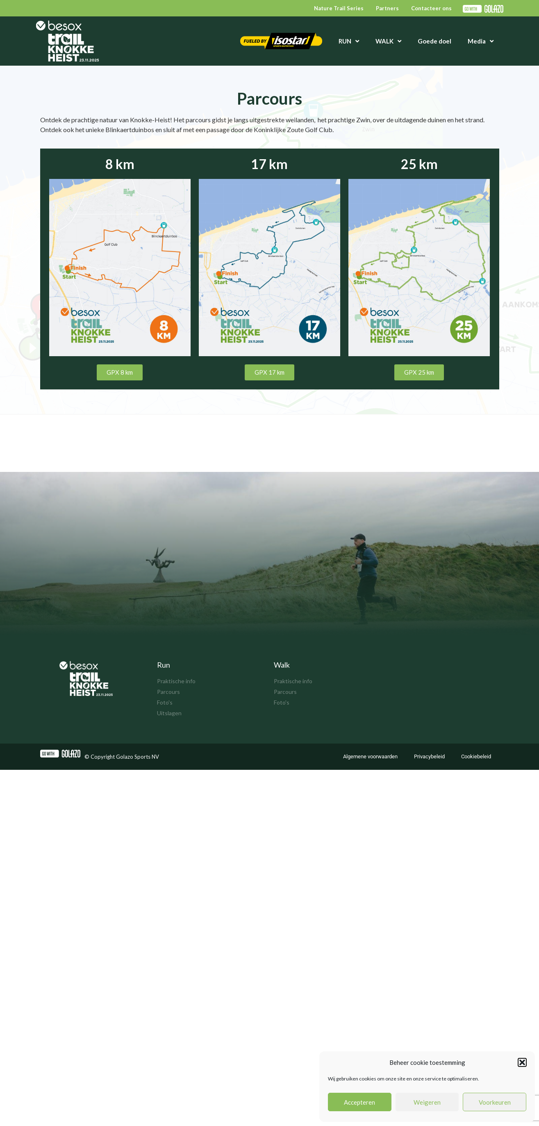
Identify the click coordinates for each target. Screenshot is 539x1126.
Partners (387, 8)
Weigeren (427, 1102)
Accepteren (359, 1102)
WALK (388, 41)
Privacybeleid (429, 756)
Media (481, 41)
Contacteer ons (431, 8)
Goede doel (434, 41)
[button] (522, 1062)
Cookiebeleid (476, 756)
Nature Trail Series (339, 8)
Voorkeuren (495, 1102)
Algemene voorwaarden (370, 756)
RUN (349, 41)
